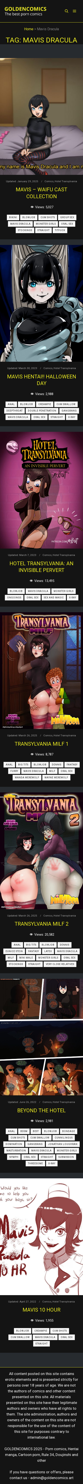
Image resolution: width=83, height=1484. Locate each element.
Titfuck (60, 230)
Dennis (56, 764)
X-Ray (71, 417)
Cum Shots (48, 217)
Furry (14, 771)
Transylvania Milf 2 (42, 924)
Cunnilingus (64, 1138)
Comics (49, 181)
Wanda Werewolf (27, 777)
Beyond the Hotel (41, 1110)
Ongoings (14, 597)
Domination (14, 1144)
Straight (43, 230)
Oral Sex (67, 224)
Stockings (25, 230)
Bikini (13, 217)
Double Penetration (42, 411)
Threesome (35, 1163)
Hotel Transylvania (66, 181)
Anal (11, 404)
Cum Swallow (65, 404)
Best (36, 1131)
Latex (48, 951)
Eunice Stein (14, 951)
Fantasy (72, 764)
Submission (66, 1157)
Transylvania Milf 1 (42, 744)
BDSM (23, 1131)
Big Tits (23, 764)
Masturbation (16, 1150)
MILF (52, 771)
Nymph (13, 1157)
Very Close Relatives (60, 964)
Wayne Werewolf (56, 777)
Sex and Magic (54, 597)
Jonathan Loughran (62, 1144)
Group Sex (67, 217)
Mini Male (26, 958)
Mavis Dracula (20, 224)
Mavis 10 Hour (41, 1310)
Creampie (44, 404)
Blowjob (28, 217)
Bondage (68, 1131)
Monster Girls (46, 224)
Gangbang (69, 411)
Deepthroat (14, 411)
